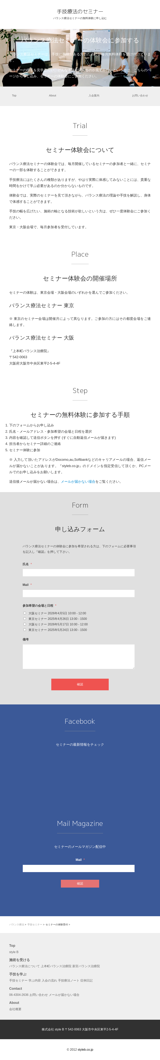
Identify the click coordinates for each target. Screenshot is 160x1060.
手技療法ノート (68, 980)
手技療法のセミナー (80, 11)
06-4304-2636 (19, 994)
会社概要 (15, 1009)
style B (14, 952)
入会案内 (94, 95)
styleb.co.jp (85, 1049)
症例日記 (86, 980)
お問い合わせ (140, 95)
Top (14, 95)
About (52, 95)
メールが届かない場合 (78, 482)
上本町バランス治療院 (56, 966)
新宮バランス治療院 (86, 966)
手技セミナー (18, 980)
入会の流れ (49, 980)
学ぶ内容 (35, 980)
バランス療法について (24, 966)
